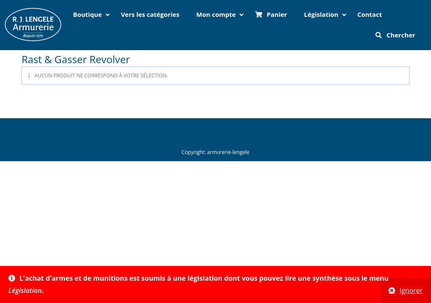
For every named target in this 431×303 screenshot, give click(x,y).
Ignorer (411, 290)
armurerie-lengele (228, 152)
